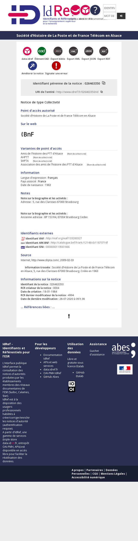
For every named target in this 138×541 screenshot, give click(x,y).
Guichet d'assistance (97, 352)
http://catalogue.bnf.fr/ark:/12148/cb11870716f (79, 243)
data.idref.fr (50, 369)
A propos (78, 470)
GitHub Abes (51, 377)
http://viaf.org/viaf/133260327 (64, 238)
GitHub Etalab (80, 374)
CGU (95, 474)
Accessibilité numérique (88, 477)
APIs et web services (50, 364)
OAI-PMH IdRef (52, 373)
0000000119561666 (58, 247)
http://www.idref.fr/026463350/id (77, 92)
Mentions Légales (113, 474)
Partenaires (94, 470)
